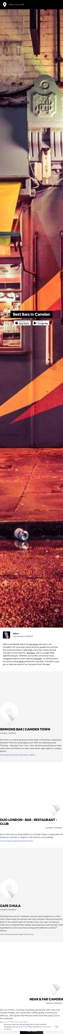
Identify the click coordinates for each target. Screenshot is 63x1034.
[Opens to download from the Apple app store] (23, 321)
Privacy (25, 1027)
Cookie (18, 1027)
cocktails (37, 658)
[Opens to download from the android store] (40, 321)
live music (33, 644)
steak (21, 661)
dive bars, (31, 653)
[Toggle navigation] (56, 4)
